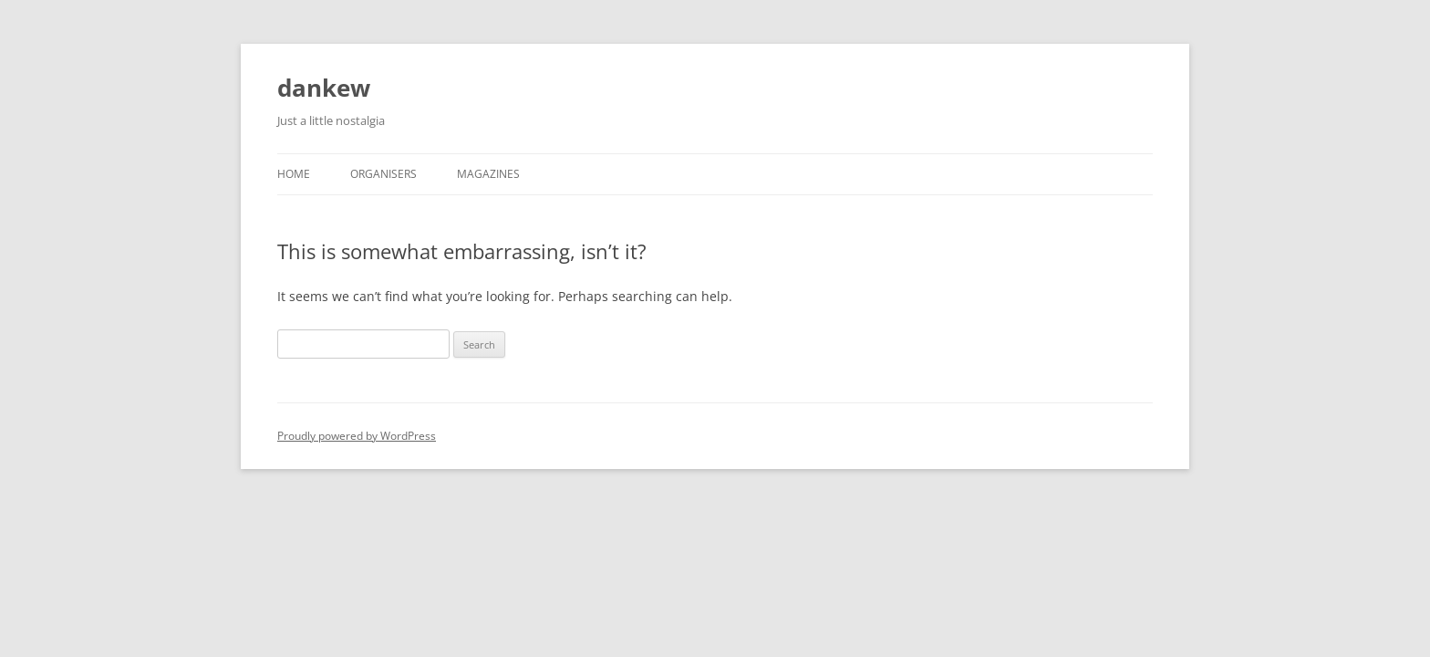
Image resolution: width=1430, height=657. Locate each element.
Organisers (383, 174)
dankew (323, 87)
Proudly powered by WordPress (356, 435)
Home (293, 174)
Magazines (488, 174)
